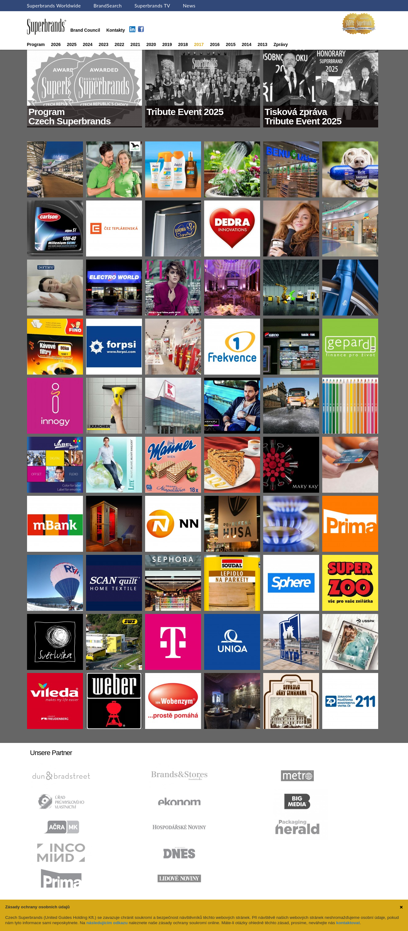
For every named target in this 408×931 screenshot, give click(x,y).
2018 (183, 44)
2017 (199, 44)
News (189, 5)
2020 (151, 44)
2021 (135, 44)
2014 (246, 44)
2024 (87, 44)
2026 (56, 44)
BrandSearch (108, 5)
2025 (71, 44)
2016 (215, 44)
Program (36, 44)
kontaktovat (348, 922)
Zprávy (280, 44)
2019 (167, 44)
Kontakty (115, 30)
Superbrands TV (152, 5)
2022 (119, 44)
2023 (103, 44)
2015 (231, 44)
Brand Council (85, 30)
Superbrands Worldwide (54, 5)
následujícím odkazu (107, 922)
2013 (262, 44)
